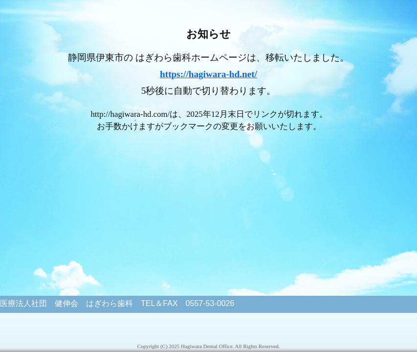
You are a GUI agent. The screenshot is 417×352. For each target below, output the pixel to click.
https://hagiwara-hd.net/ (208, 74)
